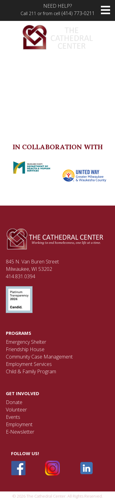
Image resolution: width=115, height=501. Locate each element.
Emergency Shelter (26, 342)
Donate (14, 402)
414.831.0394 (20, 276)
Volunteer (16, 409)
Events (13, 417)
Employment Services (29, 364)
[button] (105, 10)
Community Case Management (39, 356)
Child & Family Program (31, 371)
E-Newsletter (20, 431)
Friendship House (25, 349)
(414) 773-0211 (78, 13)
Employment (19, 424)
